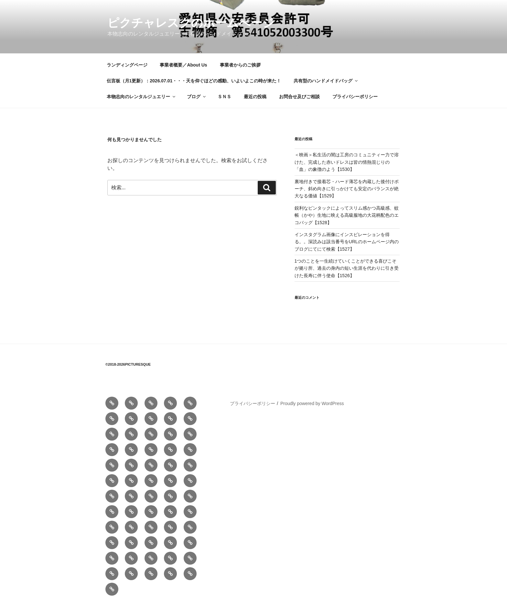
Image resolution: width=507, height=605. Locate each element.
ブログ (197, 96)
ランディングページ (127, 65)
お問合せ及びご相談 (299, 96)
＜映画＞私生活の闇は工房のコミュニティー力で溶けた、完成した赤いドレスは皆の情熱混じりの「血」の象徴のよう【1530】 (347, 162)
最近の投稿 (255, 96)
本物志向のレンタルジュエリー (141, 96)
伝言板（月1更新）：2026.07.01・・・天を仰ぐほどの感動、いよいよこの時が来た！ (194, 80)
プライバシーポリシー (355, 96)
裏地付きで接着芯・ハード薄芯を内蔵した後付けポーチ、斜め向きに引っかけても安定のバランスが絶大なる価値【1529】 (347, 189)
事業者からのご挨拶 (240, 65)
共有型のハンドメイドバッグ (326, 80)
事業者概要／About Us (183, 65)
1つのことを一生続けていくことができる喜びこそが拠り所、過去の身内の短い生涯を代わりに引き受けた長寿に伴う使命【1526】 (347, 268)
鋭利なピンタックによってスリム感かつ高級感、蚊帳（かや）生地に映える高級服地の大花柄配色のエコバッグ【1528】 (347, 215)
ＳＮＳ (224, 96)
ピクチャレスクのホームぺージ (190, 22)
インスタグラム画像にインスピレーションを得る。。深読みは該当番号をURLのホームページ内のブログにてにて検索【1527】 (347, 242)
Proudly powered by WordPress (312, 403)
